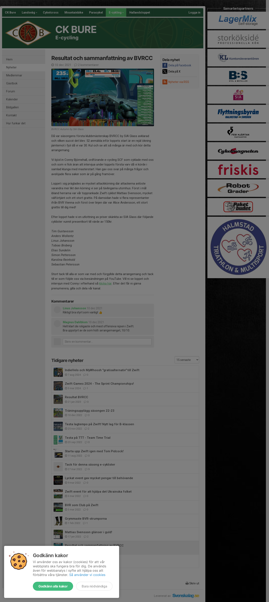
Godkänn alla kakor (53, 586)
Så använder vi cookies (87, 575)
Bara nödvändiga (94, 586)
